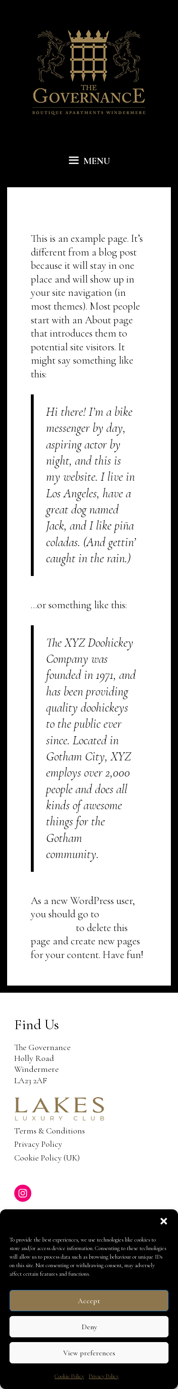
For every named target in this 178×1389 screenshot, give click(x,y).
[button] (164, 1221)
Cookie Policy (69, 1376)
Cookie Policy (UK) (47, 1157)
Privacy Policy (104, 1376)
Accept (89, 1301)
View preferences (89, 1353)
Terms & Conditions (49, 1130)
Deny (89, 1327)
